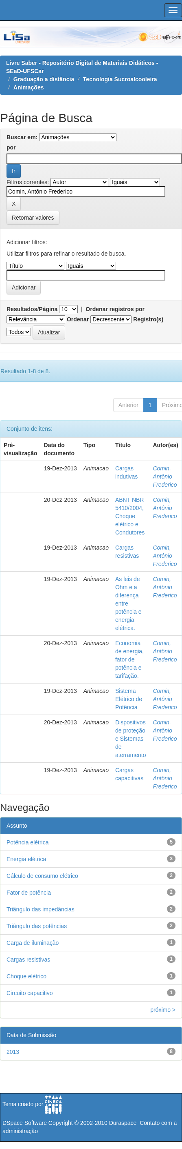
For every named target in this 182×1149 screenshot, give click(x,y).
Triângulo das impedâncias (41, 909)
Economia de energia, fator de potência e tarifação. (129, 659)
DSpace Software (24, 1123)
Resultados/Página (32, 309)
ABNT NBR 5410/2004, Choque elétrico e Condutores (130, 516)
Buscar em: (22, 137)
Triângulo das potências (37, 926)
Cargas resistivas (28, 959)
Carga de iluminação (33, 943)
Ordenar (78, 319)
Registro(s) (148, 319)
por (11, 147)
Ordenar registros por (115, 309)
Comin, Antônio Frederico (165, 476)
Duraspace (123, 1123)
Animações (28, 87)
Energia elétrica (26, 859)
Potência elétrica (28, 842)
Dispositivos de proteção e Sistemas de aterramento (130, 738)
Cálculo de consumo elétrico (42, 876)
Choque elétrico (26, 976)
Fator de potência (29, 892)
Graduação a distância (43, 79)
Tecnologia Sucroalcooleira (120, 79)
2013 (13, 1052)
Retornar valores (33, 217)
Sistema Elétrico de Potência (128, 699)
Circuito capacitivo (30, 993)
